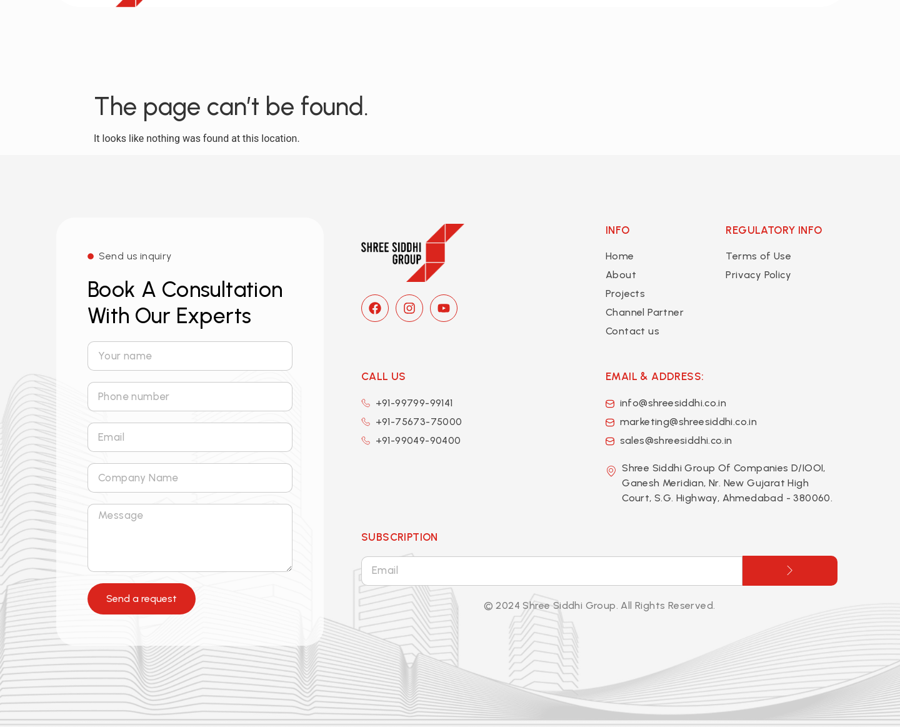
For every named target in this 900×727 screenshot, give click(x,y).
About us (432, 39)
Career (685, 39)
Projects (510, 39)
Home (361, 39)
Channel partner (600, 39)
